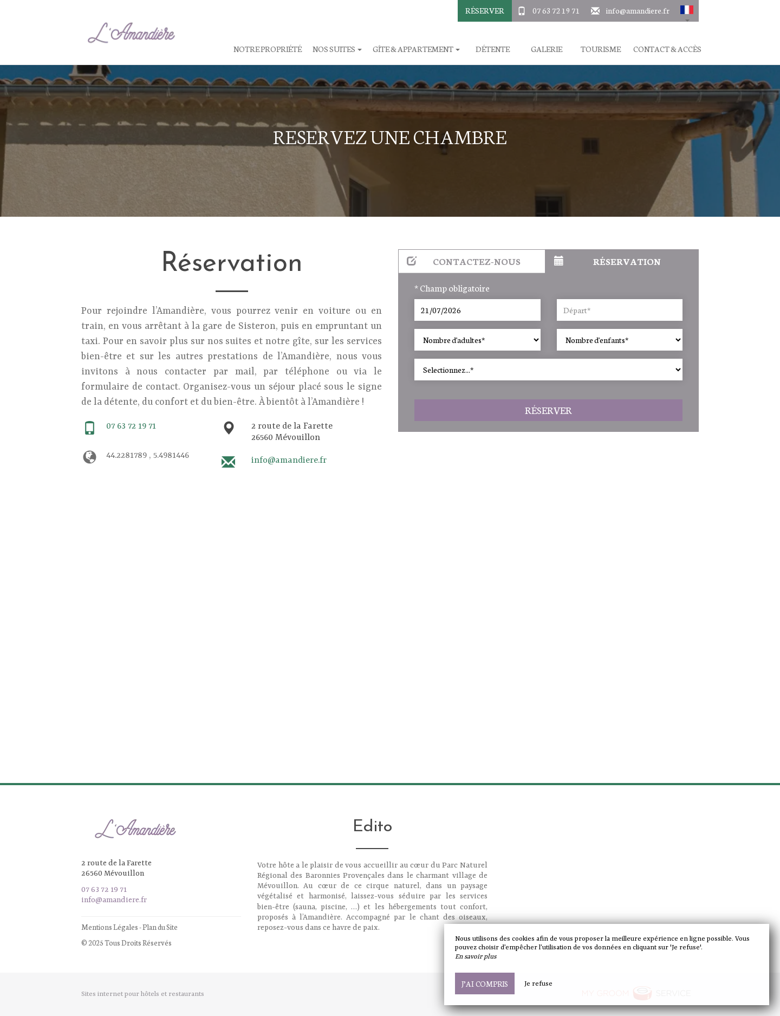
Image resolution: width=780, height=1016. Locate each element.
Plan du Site (160, 927)
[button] (686, 10)
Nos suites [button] (337, 49)
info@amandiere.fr (638, 10)
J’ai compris (484, 983)
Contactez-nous (464, 261)
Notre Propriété (267, 49)
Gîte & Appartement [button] (416, 49)
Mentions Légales (109, 927)
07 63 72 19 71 (556, 10)
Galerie (546, 49)
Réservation (607, 261)
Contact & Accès (667, 49)
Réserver (484, 10)
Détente (493, 49)
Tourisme (601, 49)
